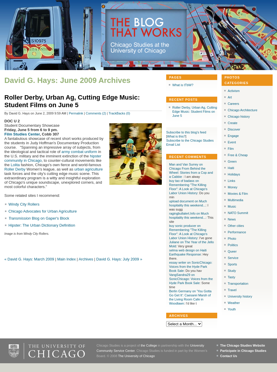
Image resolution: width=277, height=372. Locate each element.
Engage (233, 136)
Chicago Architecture (242, 110)
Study (232, 270)
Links (231, 180)
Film (231, 148)
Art (230, 97)
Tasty (231, 277)
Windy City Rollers (23, 204)
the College (149, 345)
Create (232, 123)
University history (240, 296)
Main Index (66, 259)
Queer (232, 251)
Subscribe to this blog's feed (186, 132)
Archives (86, 259)
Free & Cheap (238, 155)
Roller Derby (14, 169)
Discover (234, 129)
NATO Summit (238, 213)
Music (232, 206)
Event (232, 142)
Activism (234, 91)
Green (232, 161)
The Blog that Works (146, 28)
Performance (237, 232)
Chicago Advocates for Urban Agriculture (42, 211)
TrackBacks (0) (119, 113)
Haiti (231, 168)
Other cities (236, 225)
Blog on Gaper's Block (38, 218)
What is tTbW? (182, 85)
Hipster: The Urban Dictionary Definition (41, 225)
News (232, 219)
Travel (232, 290)
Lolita (15, 165)
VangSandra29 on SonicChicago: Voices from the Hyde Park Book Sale (191, 279)
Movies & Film (238, 193)
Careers (233, 103)
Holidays (234, 174)
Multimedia (235, 200)
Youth (232, 309)
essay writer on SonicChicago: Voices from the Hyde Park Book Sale (190, 266)
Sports (232, 264)
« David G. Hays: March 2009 (29, 259)
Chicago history (239, 116)
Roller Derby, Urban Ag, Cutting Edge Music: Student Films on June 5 (72, 101)
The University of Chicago (136, 356)
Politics (233, 245)
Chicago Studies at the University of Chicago (142, 48)
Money (232, 187)
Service (233, 258)
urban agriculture (88, 169)
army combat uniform (79, 152)
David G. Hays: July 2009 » (119, 259)
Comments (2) (96, 113)
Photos (232, 77)
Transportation (238, 283)
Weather (234, 303)
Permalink (76, 113)
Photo (232, 238)
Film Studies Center (22, 134)
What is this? (176, 136)
